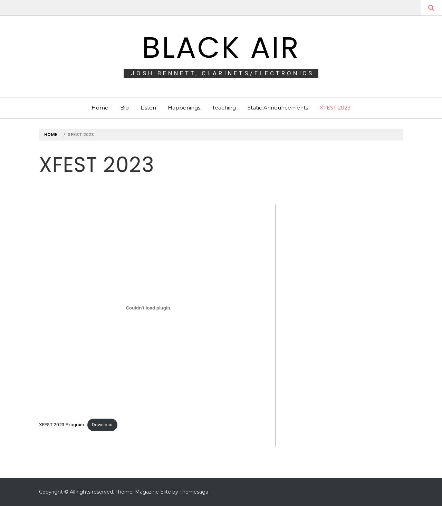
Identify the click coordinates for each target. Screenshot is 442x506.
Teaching (224, 107)
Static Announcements (278, 107)
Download (102, 424)
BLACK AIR (221, 47)
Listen (148, 107)
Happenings (184, 107)
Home (100, 107)
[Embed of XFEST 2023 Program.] (149, 308)
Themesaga (194, 492)
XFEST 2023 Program (61, 424)
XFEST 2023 (335, 107)
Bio (124, 107)
